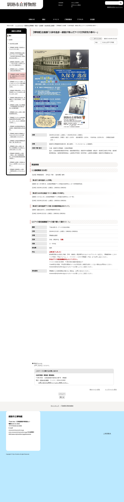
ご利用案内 (68, 19)
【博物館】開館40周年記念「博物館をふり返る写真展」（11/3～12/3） (17, 97)
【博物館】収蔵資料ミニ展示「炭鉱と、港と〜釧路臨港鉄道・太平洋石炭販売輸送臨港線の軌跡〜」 (17, 151)
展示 (43, 19)
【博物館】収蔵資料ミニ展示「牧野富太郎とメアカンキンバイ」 (17, 163)
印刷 (96, 42)
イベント (56, 19)
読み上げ (61, 5)
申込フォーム (38, 360)
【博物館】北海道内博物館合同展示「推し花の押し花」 (17, 138)
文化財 (92, 19)
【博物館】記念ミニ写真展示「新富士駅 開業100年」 (17, 69)
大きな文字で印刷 (108, 42)
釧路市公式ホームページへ (115, 7)
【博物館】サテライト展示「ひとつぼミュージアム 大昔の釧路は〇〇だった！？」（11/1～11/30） (17, 83)
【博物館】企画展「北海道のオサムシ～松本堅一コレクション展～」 (17, 157)
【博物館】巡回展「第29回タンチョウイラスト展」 (17, 48)
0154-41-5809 (44, 377)
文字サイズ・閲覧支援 (76, 5)
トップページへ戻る (111, 387)
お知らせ (32, 19)
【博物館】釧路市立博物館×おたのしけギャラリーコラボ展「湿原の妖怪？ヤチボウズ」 (17, 132)
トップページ (18, 25)
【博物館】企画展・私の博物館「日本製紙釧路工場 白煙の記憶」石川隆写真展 (17, 104)
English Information (67, 396)
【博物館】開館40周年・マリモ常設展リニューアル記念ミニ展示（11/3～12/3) (17, 90)
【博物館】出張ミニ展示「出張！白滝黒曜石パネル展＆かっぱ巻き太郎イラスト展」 (17, 144)
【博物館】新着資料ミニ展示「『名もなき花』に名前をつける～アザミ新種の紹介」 (17, 63)
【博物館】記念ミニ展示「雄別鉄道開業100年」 (17, 111)
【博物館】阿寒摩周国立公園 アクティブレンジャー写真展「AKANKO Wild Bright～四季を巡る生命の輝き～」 (17, 55)
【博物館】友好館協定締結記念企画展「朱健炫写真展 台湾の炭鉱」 (17, 125)
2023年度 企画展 (51, 25)
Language (61, 3)
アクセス (80, 19)
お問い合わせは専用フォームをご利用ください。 (52, 380)
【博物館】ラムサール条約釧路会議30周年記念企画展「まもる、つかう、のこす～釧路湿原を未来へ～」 (17, 118)
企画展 (42, 25)
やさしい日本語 (74, 3)
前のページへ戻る (95, 387)
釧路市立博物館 (28, 25)
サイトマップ (53, 396)
